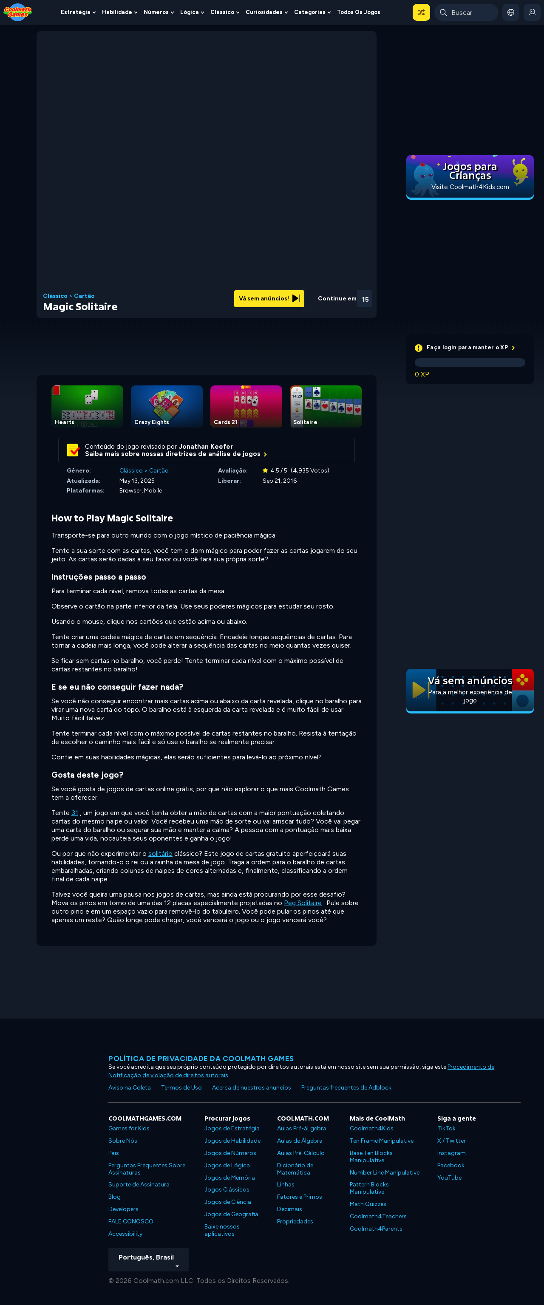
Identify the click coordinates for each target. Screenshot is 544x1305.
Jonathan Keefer (206, 446)
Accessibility (125, 1233)
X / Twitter (451, 1140)
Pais (113, 1153)
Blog (114, 1196)
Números (156, 12)
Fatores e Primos (299, 1196)
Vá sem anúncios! (269, 298)
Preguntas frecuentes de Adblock (346, 1087)
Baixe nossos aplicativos (222, 1230)
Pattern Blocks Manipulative (369, 1188)
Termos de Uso (181, 1087)
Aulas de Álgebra (300, 1140)
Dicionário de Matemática (295, 1169)
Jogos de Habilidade (232, 1140)
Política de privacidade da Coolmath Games (201, 1058)
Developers (123, 1209)
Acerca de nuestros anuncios (251, 1087)
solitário (160, 853)
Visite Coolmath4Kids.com (470, 187)
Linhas (286, 1184)
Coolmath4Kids (372, 1128)
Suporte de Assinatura (139, 1184)
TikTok (446, 1128)
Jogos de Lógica (227, 1165)
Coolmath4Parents (376, 1228)
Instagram (451, 1153)
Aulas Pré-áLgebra (301, 1128)
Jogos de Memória (229, 1177)
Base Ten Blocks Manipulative (371, 1156)
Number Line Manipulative (384, 1172)
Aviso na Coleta (129, 1087)
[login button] (532, 12)
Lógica (189, 12)
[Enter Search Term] (466, 12)
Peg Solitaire (303, 903)
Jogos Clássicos (226, 1189)
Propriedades (295, 1221)
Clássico (222, 12)
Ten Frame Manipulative (382, 1140)
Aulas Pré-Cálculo (301, 1153)
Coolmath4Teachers (378, 1216)
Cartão (84, 296)
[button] (421, 12)
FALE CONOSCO (130, 1221)
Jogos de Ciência (227, 1202)
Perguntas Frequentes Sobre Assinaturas (146, 1169)
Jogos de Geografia (231, 1214)
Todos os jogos (358, 12)
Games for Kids (129, 1128)
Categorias (310, 12)
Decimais (289, 1209)
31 (74, 813)
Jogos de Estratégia (232, 1128)
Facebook (451, 1165)
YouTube (449, 1177)
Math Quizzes (368, 1204)
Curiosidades (264, 12)
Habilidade (117, 12)
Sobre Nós (122, 1140)
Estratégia (76, 12)
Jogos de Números (230, 1153)
